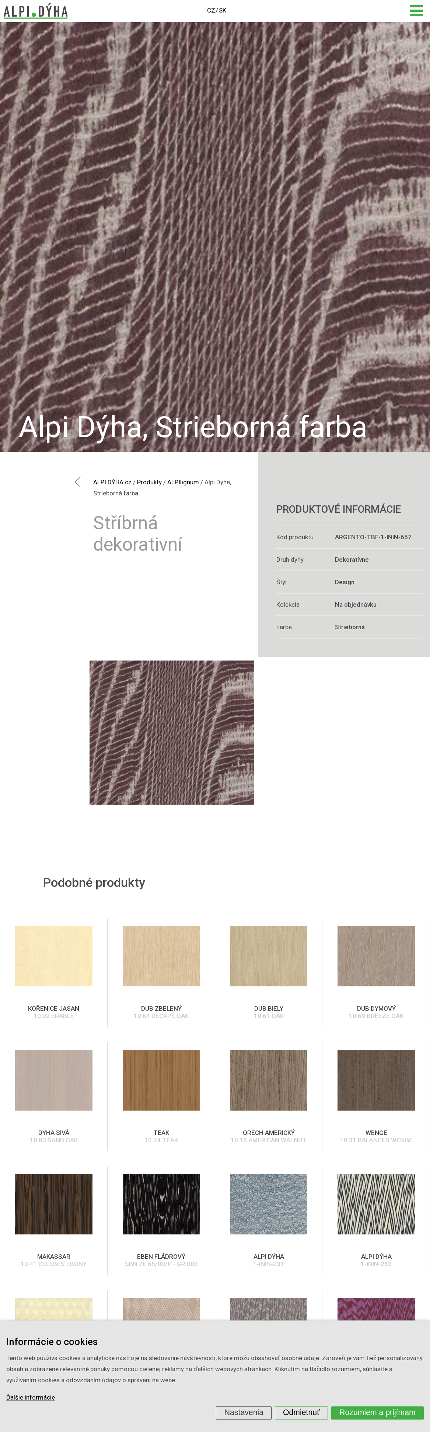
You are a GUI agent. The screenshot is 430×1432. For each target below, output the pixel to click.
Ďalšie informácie (30, 1397)
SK (222, 10)
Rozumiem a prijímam (377, 1412)
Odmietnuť (301, 1412)
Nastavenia (243, 1412)
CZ (211, 10)
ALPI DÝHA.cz (112, 482)
